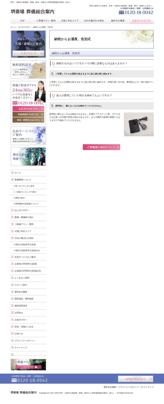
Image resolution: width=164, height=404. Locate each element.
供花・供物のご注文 (24, 326)
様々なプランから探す (25, 186)
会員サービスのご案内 (25, 257)
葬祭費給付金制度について (27, 204)
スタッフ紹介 (21, 285)
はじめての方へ (22, 210)
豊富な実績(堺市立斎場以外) (27, 250)
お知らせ (19, 333)
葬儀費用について (23, 179)
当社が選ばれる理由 (24, 238)
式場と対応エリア (23, 231)
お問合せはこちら (135, 379)
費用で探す (20, 198)
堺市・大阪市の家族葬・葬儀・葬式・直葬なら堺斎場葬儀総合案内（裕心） (40, 2)
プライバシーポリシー (25, 340)
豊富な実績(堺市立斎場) (25, 244)
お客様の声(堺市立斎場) (26, 264)
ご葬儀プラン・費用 (24, 224)
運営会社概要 (21, 292)
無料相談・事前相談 (24, 298)
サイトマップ (21, 347)
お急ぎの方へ (21, 319)
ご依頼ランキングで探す (26, 192)
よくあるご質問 (22, 278)
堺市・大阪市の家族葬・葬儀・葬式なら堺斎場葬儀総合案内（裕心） (87, 393)
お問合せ (19, 312)
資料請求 (131, 2)
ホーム (18, 172)
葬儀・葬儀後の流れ (24, 217)
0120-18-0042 (136, 10)
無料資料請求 (21, 305)
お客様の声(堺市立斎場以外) (28, 271)
